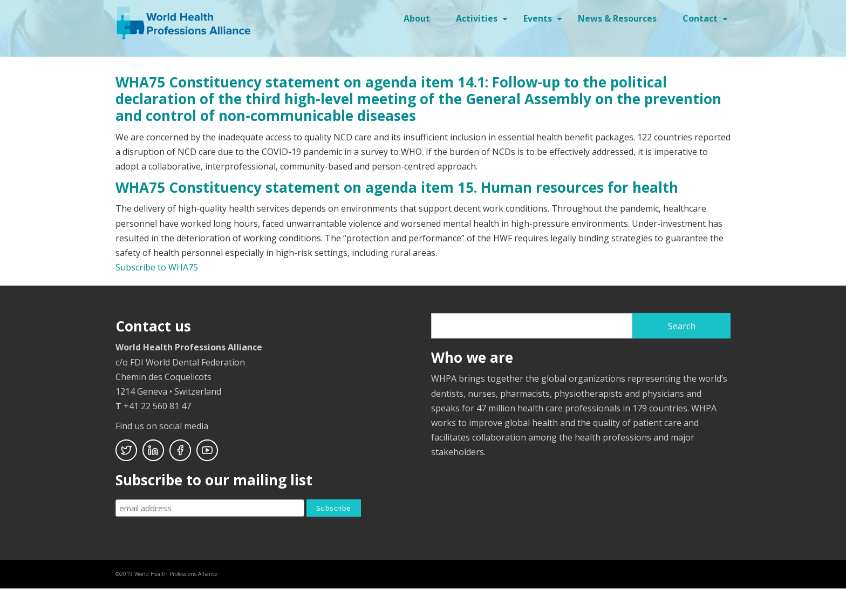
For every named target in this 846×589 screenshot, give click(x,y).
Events (544, 22)
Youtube (207, 450)
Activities (483, 22)
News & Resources (617, 18)
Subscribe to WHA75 (156, 267)
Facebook (180, 450)
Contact (707, 22)
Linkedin (153, 450)
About (417, 18)
